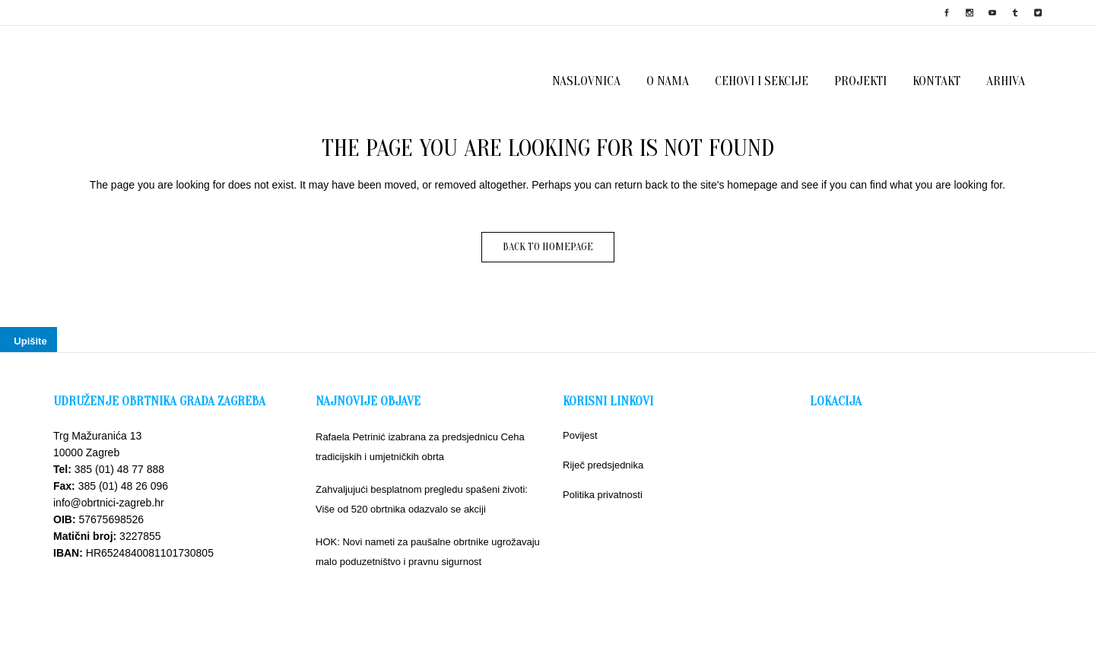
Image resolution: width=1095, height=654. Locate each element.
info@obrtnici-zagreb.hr (108, 503)
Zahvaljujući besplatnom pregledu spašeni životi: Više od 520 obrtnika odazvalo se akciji (422, 499)
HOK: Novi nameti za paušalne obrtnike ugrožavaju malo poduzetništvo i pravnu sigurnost (428, 551)
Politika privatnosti (603, 494)
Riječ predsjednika (603, 465)
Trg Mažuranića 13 (97, 436)
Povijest (580, 435)
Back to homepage (548, 246)
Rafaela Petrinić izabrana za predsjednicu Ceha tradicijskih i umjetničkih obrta (420, 446)
